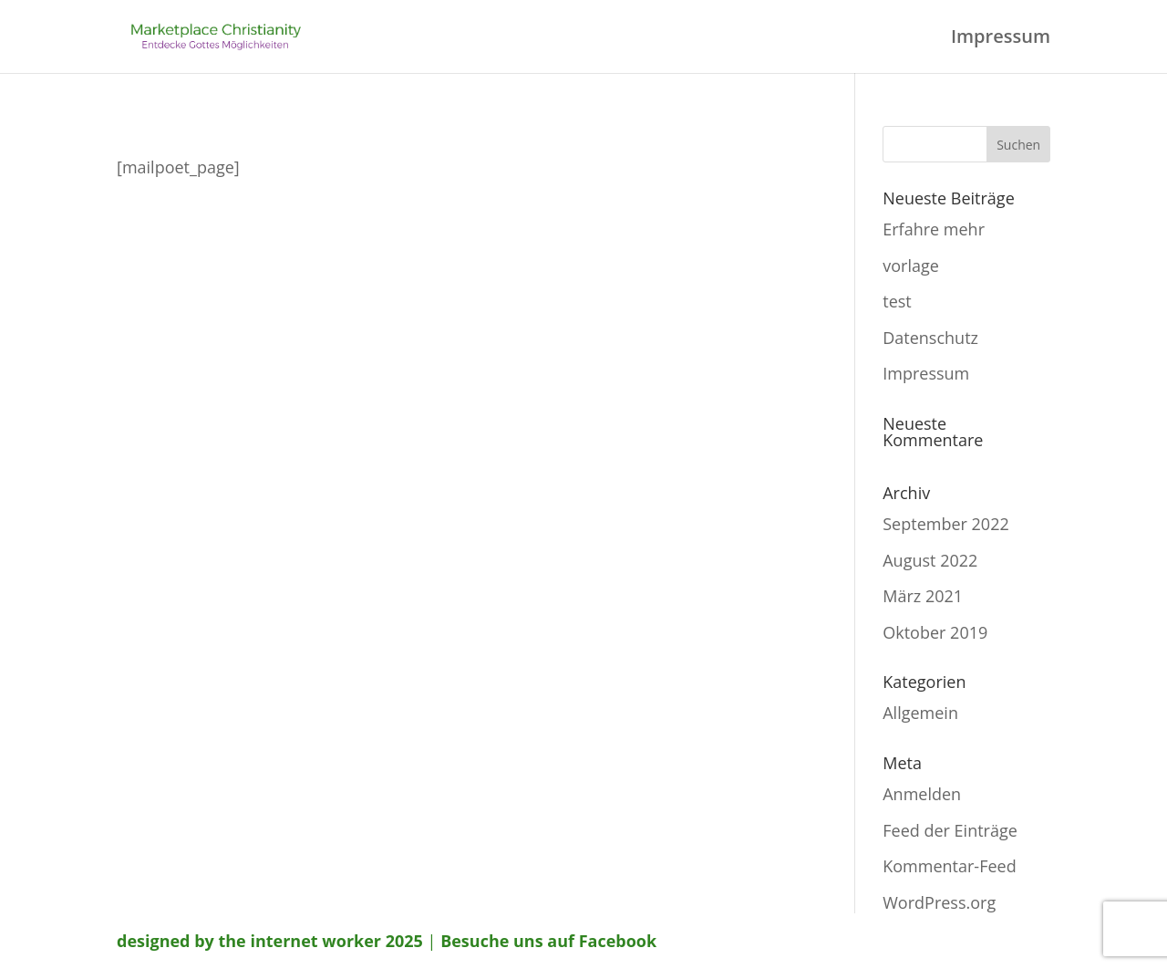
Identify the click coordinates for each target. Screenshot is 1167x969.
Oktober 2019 (935, 632)
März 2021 (923, 596)
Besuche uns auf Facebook (548, 941)
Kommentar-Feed (949, 866)
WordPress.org (939, 902)
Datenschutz (930, 338)
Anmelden (922, 794)
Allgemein (920, 713)
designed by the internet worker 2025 (270, 941)
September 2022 (946, 524)
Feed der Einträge (950, 830)
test (897, 301)
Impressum (1000, 39)
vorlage (911, 265)
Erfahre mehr (934, 229)
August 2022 (930, 560)
